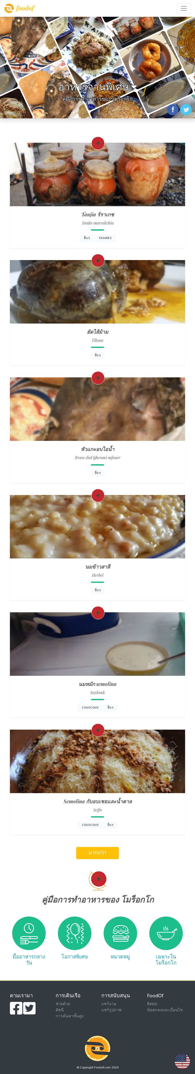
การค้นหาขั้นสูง (70, 1016)
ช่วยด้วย (63, 1004)
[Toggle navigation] (184, 8)
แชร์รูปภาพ (111, 1010)
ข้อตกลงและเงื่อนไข (165, 1010)
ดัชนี (60, 1010)
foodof (19, 8)
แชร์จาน (108, 1004)
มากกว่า (97, 853)
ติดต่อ (152, 1004)
